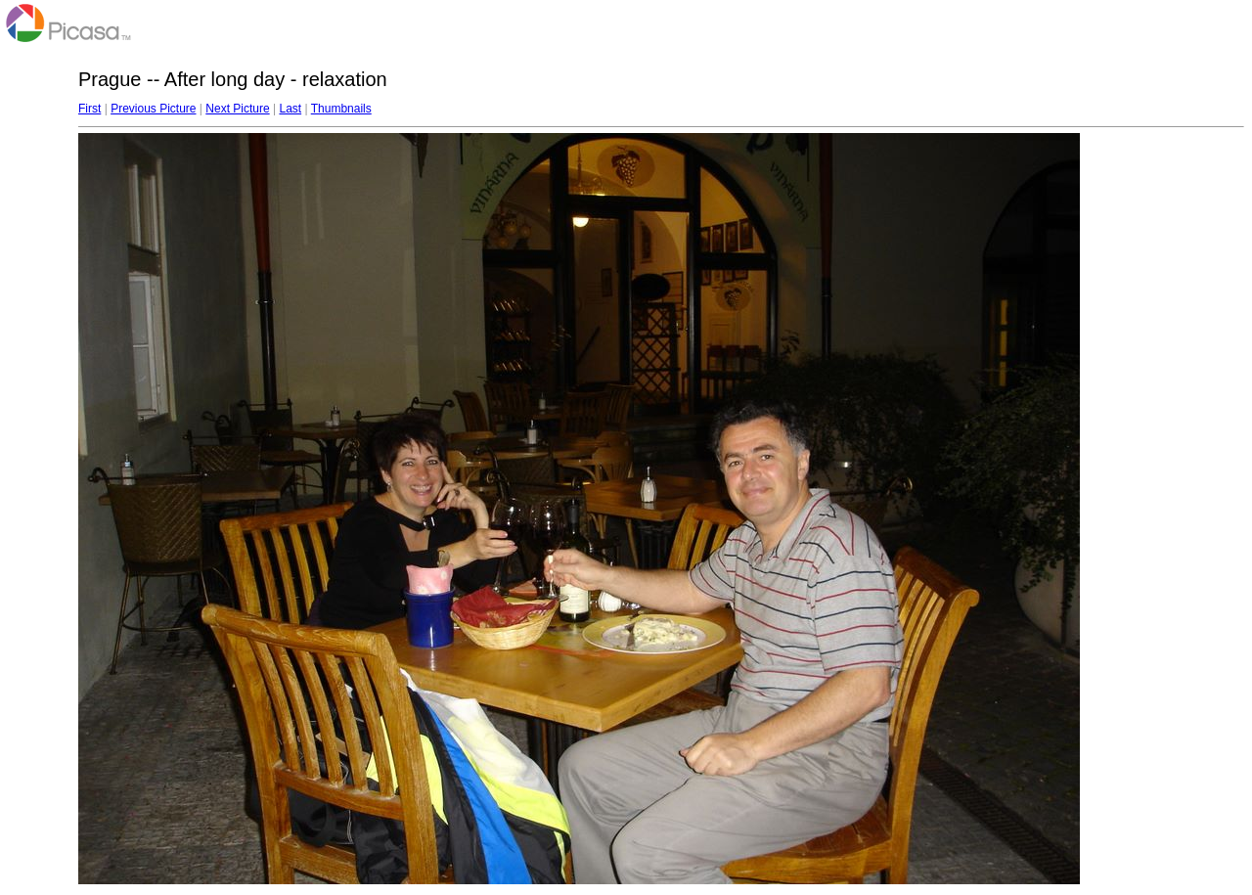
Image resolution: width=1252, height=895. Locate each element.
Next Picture (237, 108)
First (89, 108)
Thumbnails (341, 108)
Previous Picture (153, 108)
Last (290, 108)
